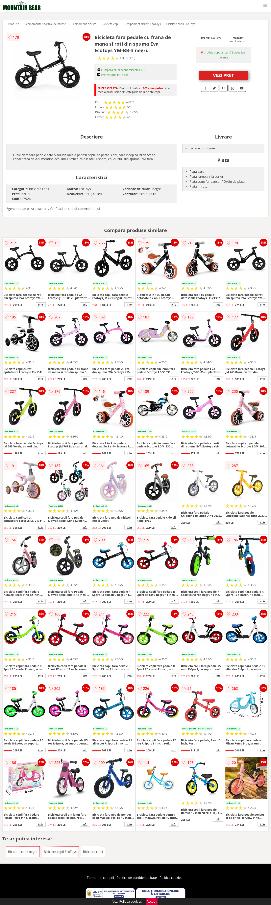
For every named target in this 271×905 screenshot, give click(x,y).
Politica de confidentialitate (137, 877)
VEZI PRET (223, 75)
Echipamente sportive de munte (45, 24)
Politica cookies (171, 877)
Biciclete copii (110, 24)
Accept (152, 901)
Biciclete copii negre (22, 852)
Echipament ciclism (83, 24)
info (40, 304)
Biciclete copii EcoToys (180, 24)
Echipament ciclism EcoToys (143, 24)
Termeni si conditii (100, 877)
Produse (13, 24)
